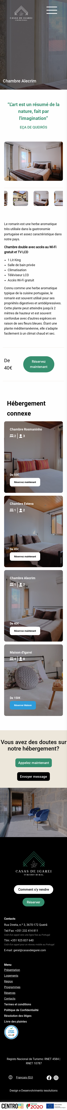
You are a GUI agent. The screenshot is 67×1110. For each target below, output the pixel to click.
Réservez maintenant (38, 364)
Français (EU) (24, 1077)
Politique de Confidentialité (21, 1010)
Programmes (12, 987)
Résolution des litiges (17, 1016)
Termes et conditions (17, 1004)
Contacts (9, 998)
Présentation (12, 970)
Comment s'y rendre (33, 889)
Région (8, 981)
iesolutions (51, 1090)
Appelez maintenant (33, 763)
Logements (11, 975)
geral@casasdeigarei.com (29, 950)
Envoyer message (33, 777)
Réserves (9, 993)
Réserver (33, 902)
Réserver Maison (23, 705)
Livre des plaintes (15, 1021)
